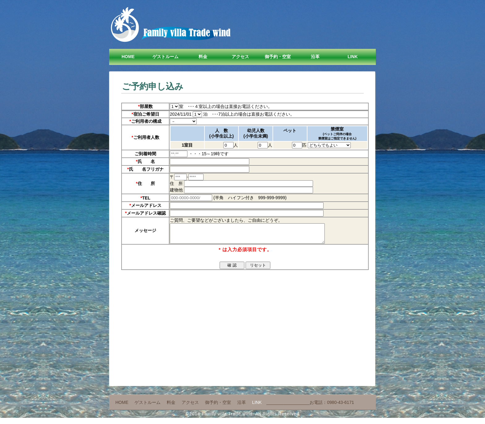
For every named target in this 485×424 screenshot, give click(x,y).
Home (128, 56)
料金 (203, 56)
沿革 (315, 56)
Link (353, 56)
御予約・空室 (278, 56)
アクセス (240, 56)
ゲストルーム (165, 56)
